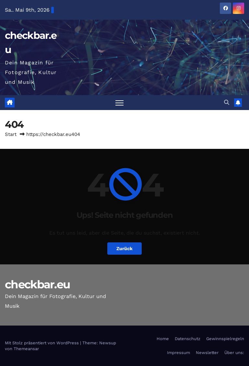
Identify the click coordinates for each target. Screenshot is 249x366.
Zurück (124, 248)
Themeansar (26, 348)
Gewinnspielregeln (225, 338)
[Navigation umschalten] (119, 103)
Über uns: (234, 352)
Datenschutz (187, 338)
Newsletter (207, 352)
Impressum (178, 352)
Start (11, 134)
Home (163, 338)
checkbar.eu (37, 284)
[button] (226, 102)
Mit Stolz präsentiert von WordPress (42, 342)
